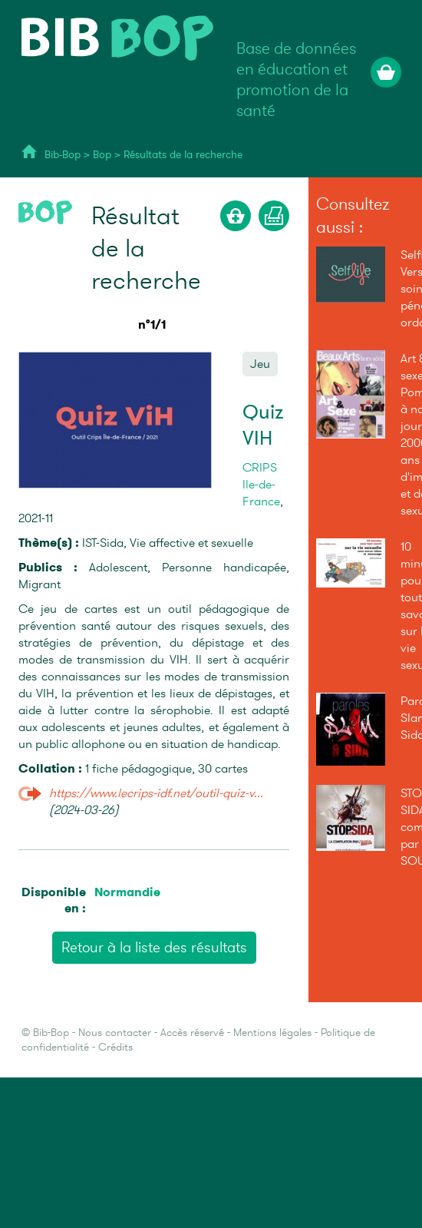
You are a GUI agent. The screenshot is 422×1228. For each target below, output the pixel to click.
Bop (103, 154)
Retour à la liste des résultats (154, 948)
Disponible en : (53, 900)
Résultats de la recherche (183, 154)
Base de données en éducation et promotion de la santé (296, 79)
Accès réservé (192, 1032)
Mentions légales (272, 1032)
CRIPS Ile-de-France (261, 484)
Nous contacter (114, 1032)
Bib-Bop (63, 154)
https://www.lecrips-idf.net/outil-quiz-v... (156, 793)
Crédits (115, 1047)
